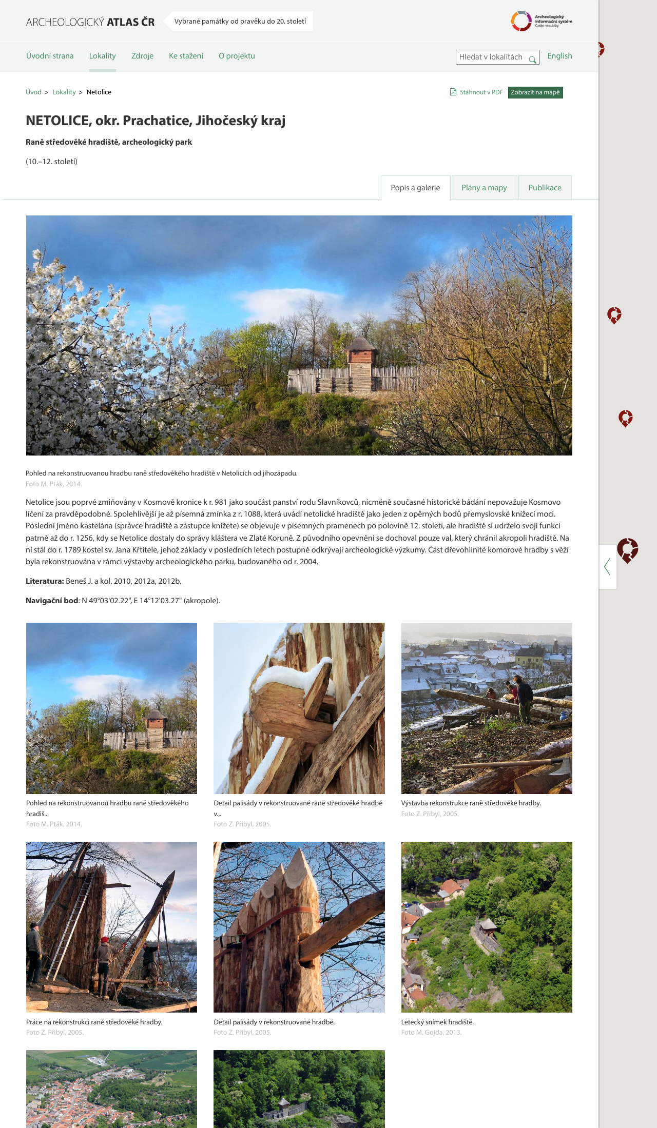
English (355, 95)
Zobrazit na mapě (341, 131)
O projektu (237, 65)
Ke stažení (186, 65)
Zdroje (142, 65)
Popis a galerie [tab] (211, 227)
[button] (404, 341)
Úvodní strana (50, 65)
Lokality (102, 65)
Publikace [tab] (340, 227)
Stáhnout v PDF (283, 131)
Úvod (34, 130)
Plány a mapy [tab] (279, 227)
